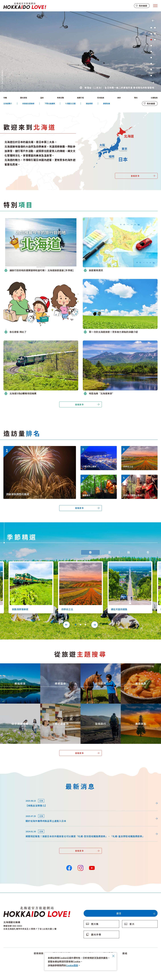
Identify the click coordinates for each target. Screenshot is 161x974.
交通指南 (154, 97)
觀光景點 (23, 97)
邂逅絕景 (89, 103)
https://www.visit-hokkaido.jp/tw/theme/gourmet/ (138, 665)
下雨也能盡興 (50, 103)
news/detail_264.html (15, 797)
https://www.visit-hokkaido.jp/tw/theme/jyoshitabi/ (18, 706)
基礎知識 (106, 103)
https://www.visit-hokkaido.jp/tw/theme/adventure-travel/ (98, 707)
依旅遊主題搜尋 (28, 103)
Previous (153, 20)
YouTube (91, 867)
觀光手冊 (96, 934)
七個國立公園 (70, 103)
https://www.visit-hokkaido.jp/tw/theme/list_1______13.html (140, 707)
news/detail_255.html (15, 812)
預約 (136, 97)
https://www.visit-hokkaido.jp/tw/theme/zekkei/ (16, 665)
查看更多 (135, 175)
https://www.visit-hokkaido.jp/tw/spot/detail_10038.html (98, 449)
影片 (132, 924)
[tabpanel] (80, 51)
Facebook (69, 867)
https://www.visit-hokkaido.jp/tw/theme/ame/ (55, 706)
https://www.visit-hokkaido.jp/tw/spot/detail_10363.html (139, 449)
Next (153, 82)
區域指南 (100, 97)
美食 (119, 97)
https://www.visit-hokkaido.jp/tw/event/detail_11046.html (34, 447)
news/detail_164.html (15, 827)
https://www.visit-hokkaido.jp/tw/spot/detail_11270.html (98, 478)
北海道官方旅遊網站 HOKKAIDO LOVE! (24, 5)
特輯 (5, 97)
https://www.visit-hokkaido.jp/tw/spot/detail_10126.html (30, 563)
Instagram (80, 867)
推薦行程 (80, 97)
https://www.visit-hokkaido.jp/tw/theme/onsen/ (56, 665)
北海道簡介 (7, 103)
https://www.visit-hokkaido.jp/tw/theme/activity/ (97, 665)
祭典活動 (60, 97)
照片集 (95, 924)
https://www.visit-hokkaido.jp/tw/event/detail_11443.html (139, 478)
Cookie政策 (72, 965)
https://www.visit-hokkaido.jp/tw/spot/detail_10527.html (129, 563)
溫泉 (42, 97)
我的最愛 (143, 5)
